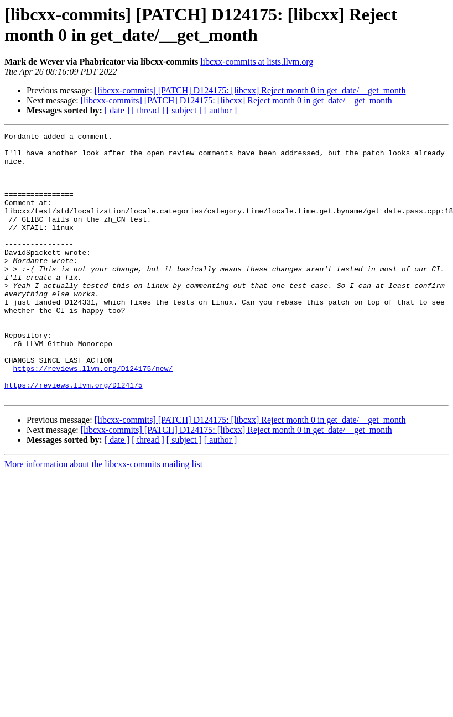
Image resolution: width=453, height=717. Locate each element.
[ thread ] (148, 110)
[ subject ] (184, 110)
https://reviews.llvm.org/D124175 (73, 436)
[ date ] (117, 110)
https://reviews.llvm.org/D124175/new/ (93, 416)
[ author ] (220, 110)
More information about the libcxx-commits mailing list (103, 517)
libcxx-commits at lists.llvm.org (256, 61)
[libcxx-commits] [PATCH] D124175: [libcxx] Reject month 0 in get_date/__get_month (250, 90)
